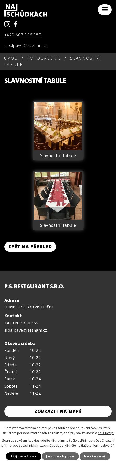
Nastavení (95, 456)
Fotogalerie (44, 58)
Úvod (11, 58)
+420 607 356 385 (22, 35)
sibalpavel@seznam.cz (26, 45)
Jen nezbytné (60, 456)
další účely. (106, 433)
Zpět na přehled (30, 246)
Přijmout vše (23, 456)
